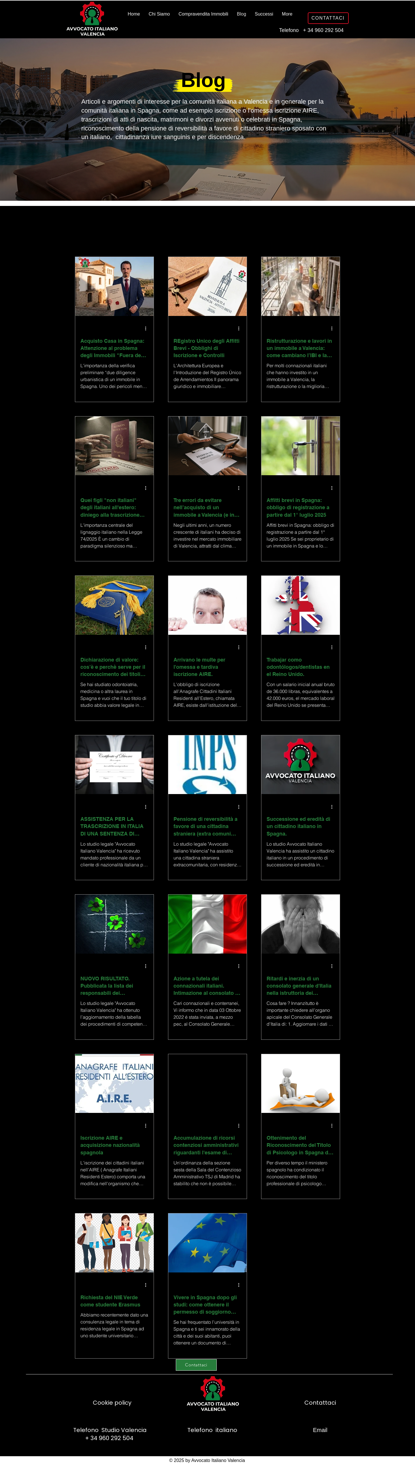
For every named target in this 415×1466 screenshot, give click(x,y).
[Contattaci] (196, 1365)
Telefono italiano (211, 1430)
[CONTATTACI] (328, 18)
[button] (332, 228)
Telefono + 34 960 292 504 (311, 30)
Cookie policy (112, 1403)
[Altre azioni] (147, 328)
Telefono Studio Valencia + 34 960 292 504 (109, 1434)
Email (320, 1430)
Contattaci (320, 1403)
